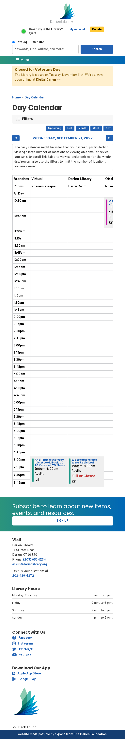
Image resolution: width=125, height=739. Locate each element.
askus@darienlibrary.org (29, 564)
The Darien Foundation (90, 734)
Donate (97, 29)
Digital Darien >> (48, 80)
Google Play (24, 679)
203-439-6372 (23, 576)
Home (16, 98)
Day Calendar (34, 98)
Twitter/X (22, 649)
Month (82, 128)
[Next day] (109, 138)
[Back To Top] (62, 727)
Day (108, 128)
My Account (77, 29)
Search (97, 49)
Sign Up (62, 521)
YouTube (21, 655)
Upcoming (54, 128)
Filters (27, 119)
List (69, 128)
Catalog (21, 42)
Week (96, 128)
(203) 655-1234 (34, 560)
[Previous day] (16, 138)
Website (38, 42)
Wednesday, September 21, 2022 (63, 138)
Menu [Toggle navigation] (23, 60)
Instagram (22, 644)
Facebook (22, 638)
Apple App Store (26, 674)
